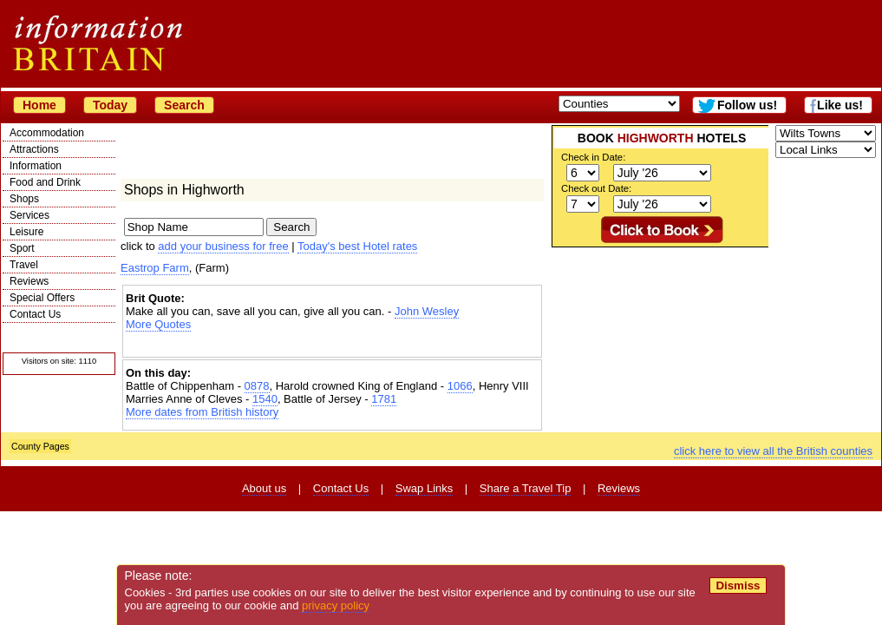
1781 (383, 398)
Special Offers (42, 298)
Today (110, 105)
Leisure (26, 232)
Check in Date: (593, 157)
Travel (24, 265)
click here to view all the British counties (773, 450)
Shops (24, 199)
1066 (460, 385)
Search (184, 105)
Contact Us (35, 314)
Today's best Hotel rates (357, 246)
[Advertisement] (332, 345)
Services (29, 215)
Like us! (840, 105)
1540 (265, 398)
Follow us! (747, 105)
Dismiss (737, 585)
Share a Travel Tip (526, 488)
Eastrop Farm (155, 267)
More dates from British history (202, 411)
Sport (22, 248)
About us (264, 488)
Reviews (29, 281)
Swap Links (424, 488)
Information (36, 166)
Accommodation (47, 133)
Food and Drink (45, 182)
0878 (257, 385)
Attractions (34, 149)
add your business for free (223, 246)
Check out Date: (596, 188)
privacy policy (335, 605)
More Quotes (158, 324)
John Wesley (427, 311)
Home (39, 105)
